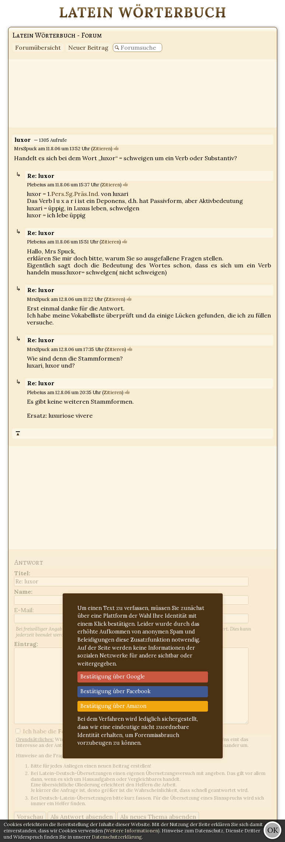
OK (272, 830)
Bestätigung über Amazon (113, 706)
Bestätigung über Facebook (115, 691)
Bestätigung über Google (112, 676)
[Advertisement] (142, 93)
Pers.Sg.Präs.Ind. (75, 193)
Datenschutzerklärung (117, 837)
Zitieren (102, 148)
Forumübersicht (38, 47)
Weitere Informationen (131, 831)
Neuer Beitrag (88, 47)
